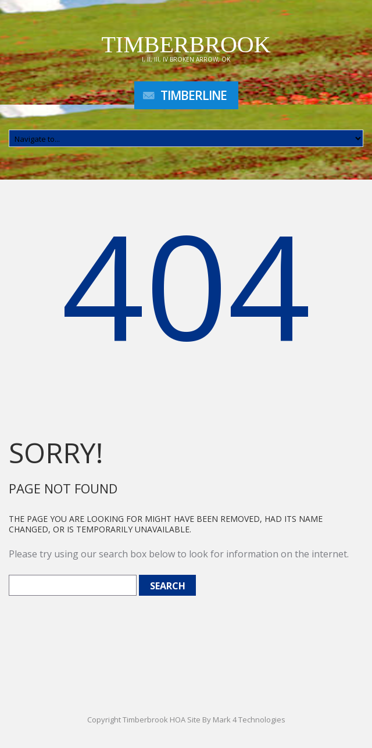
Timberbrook (185, 44)
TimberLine (193, 95)
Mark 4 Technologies (249, 719)
